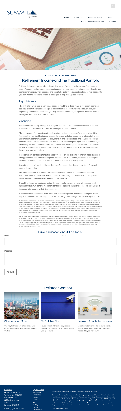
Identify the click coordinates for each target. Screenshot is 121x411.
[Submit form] (10, 272)
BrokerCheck (93, 391)
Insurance (36, 400)
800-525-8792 (17, 395)
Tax (34, 402)
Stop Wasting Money (16, 321)
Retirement (37, 392)
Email (64, 236)
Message (8, 251)
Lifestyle (36, 407)
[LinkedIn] (113, 6)
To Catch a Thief (50, 321)
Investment (37, 395)
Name (6, 236)
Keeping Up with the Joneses (95, 321)
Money (35, 405)
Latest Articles (38, 410)
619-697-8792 (15, 393)
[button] (66, 18)
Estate (35, 397)
